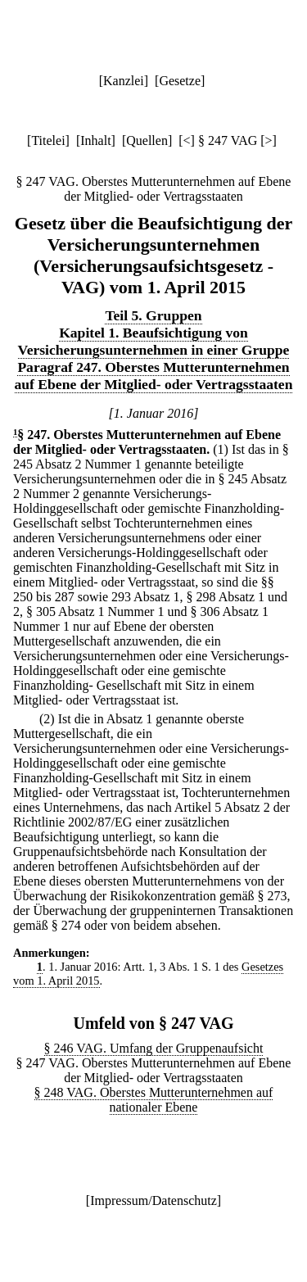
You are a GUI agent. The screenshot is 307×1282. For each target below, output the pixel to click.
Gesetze (180, 81)
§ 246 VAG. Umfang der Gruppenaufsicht (154, 1048)
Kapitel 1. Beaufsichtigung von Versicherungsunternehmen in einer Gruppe (154, 341)
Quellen (147, 140)
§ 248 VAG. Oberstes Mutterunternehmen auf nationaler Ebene (153, 1099)
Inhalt (95, 140)
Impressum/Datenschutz (153, 1200)
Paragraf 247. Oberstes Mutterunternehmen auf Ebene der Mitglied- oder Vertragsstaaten (154, 375)
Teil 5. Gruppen (153, 315)
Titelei (48, 140)
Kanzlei (123, 81)
